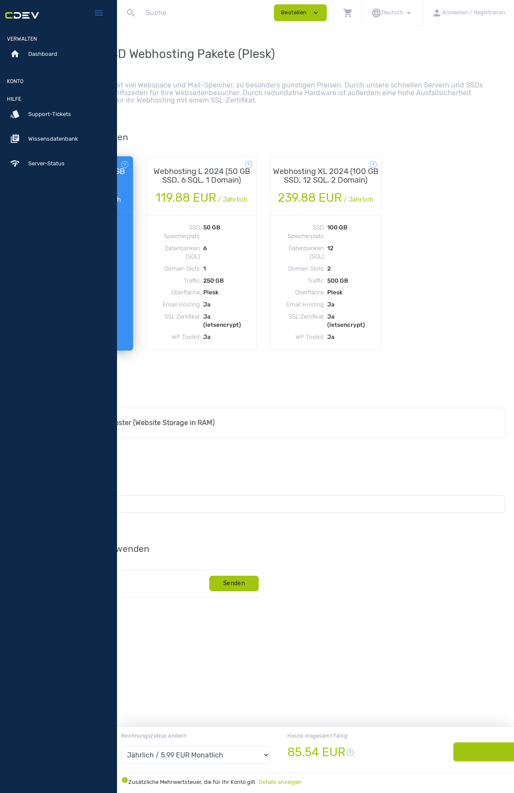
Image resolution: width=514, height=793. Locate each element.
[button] (348, 13)
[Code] (195, 644)
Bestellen (452, 751)
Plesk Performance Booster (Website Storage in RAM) (232, 483)
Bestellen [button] (300, 13)
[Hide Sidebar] (98, 13)
